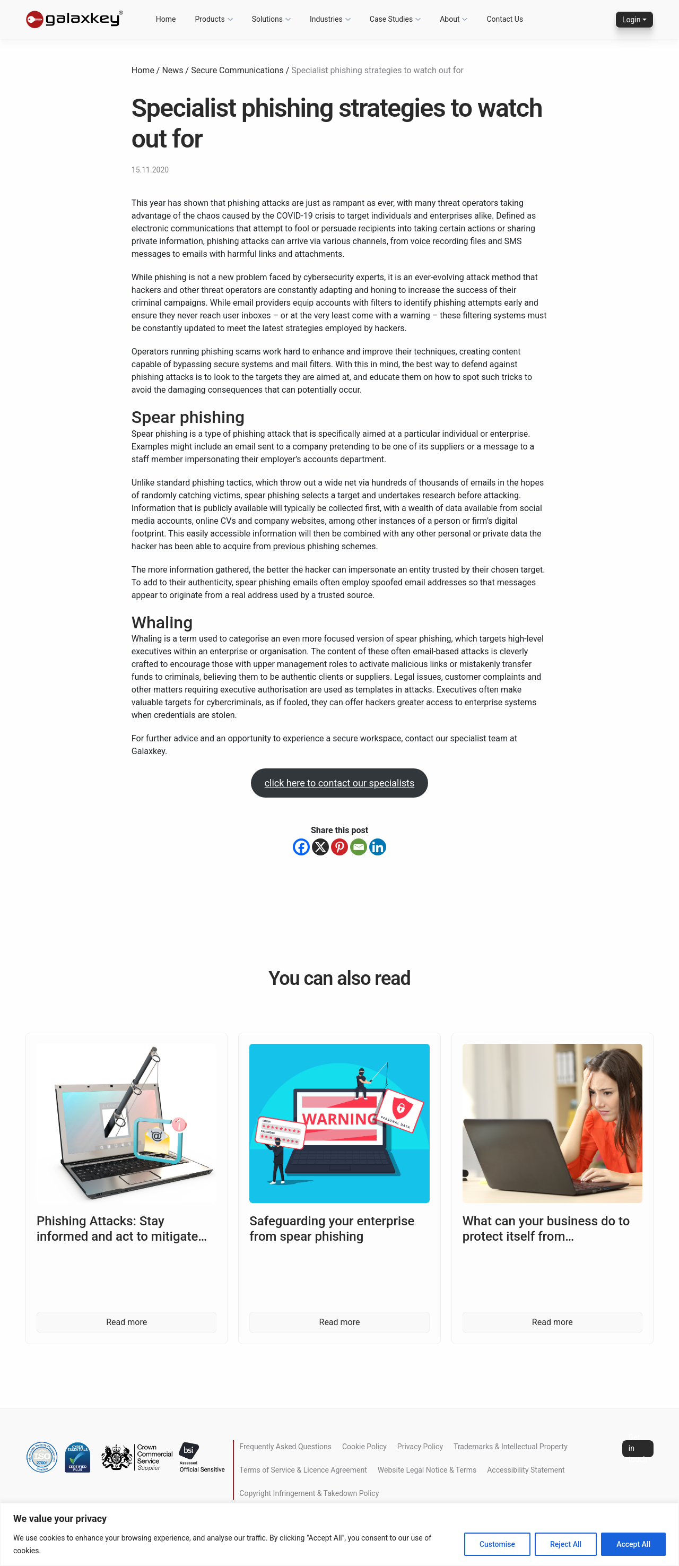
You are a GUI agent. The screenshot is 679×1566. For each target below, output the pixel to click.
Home (143, 70)
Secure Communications (237, 70)
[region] (339, 1534)
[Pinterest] (339, 846)
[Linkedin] (377, 846)
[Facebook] (301, 846)
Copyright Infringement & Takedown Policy (309, 1493)
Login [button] (631, 19)
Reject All (565, 1544)
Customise (497, 1544)
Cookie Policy (364, 1446)
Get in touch (638, 1448)
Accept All (633, 1544)
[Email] (358, 846)
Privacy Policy (420, 1446)
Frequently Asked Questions (285, 1446)
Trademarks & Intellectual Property (511, 1446)
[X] (320, 846)
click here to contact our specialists (340, 783)
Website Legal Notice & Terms (427, 1470)
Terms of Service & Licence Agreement (303, 1470)
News (172, 70)
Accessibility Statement (525, 1470)
